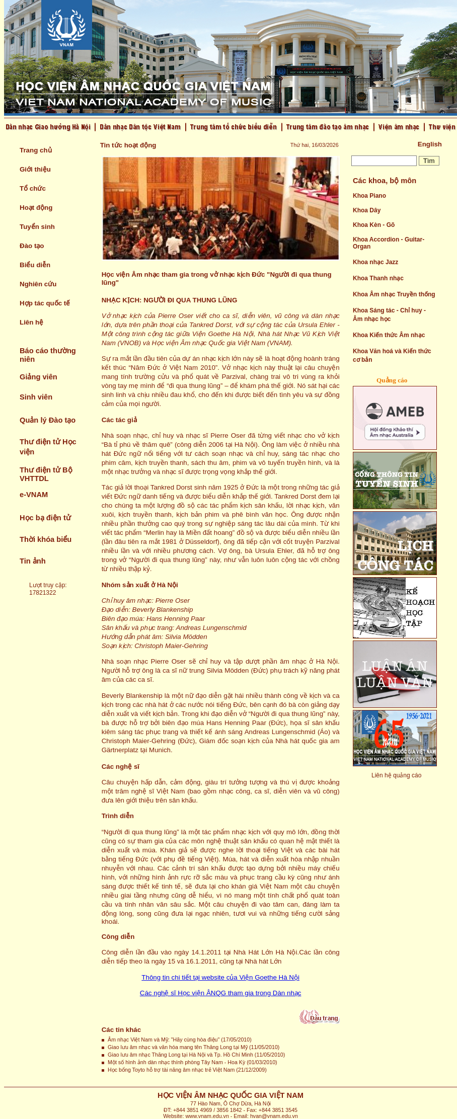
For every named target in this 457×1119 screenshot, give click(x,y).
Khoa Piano (369, 195)
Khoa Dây (366, 210)
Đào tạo (32, 246)
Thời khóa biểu (45, 539)
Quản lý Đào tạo (47, 420)
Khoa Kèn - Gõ (374, 224)
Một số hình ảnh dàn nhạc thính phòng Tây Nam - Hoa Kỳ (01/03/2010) (192, 1062)
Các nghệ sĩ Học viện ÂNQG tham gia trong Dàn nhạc (220, 993)
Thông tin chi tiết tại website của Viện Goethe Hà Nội (220, 977)
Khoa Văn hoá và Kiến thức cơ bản (392, 355)
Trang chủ (36, 150)
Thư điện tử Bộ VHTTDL (46, 474)
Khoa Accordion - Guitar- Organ (388, 243)
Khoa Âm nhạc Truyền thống (394, 294)
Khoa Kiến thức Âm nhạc (389, 335)
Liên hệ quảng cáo (396, 775)
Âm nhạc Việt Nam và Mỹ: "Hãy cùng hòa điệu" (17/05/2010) (180, 1039)
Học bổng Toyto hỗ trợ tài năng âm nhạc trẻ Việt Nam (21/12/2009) (187, 1070)
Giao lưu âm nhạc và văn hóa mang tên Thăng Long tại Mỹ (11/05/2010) (193, 1047)
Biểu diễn (35, 265)
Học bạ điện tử (45, 518)
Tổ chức (33, 188)
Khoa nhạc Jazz (375, 262)
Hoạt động (36, 207)
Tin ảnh (33, 561)
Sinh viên (36, 397)
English (430, 144)
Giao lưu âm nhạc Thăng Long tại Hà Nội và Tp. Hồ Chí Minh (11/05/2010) (196, 1055)
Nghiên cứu (38, 284)
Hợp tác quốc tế (45, 303)
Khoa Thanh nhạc (378, 278)
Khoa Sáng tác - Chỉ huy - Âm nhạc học (389, 315)
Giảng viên (38, 377)
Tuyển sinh (37, 226)
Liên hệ (31, 322)
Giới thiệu (35, 169)
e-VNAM (34, 495)
